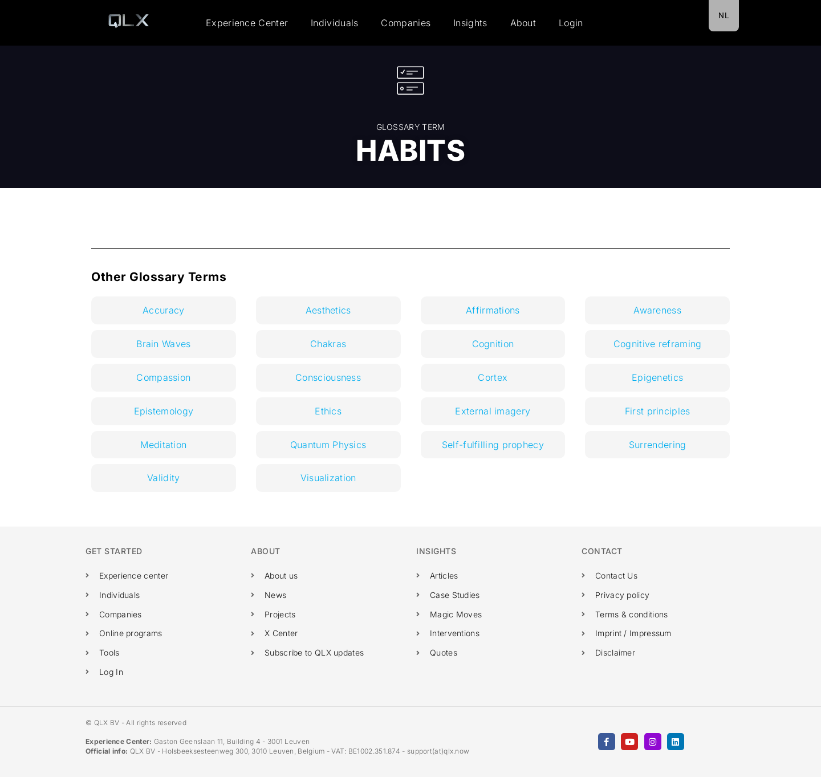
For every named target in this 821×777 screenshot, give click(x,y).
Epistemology (164, 411)
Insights (470, 23)
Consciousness (328, 377)
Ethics (328, 411)
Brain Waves (163, 343)
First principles (657, 411)
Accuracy (163, 310)
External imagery (492, 411)
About (523, 23)
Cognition (493, 343)
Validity (163, 477)
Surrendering (657, 444)
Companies (405, 23)
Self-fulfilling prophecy (493, 444)
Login (571, 23)
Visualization (328, 477)
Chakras (328, 343)
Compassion (163, 377)
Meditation (163, 444)
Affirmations (493, 310)
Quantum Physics (328, 444)
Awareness (657, 310)
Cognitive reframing (657, 343)
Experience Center (247, 23)
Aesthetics (328, 310)
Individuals (334, 23)
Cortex (492, 377)
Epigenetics (657, 377)
